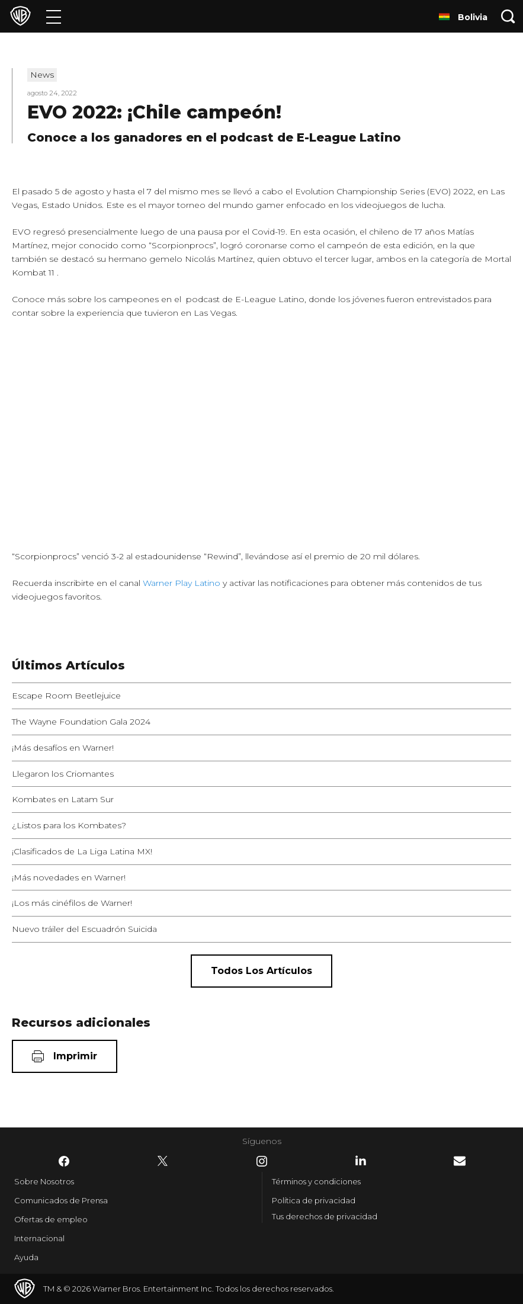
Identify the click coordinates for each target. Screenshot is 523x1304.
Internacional (39, 1238)
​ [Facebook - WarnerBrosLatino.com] (64, 1161)
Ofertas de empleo (51, 1219)
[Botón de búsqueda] (508, 16)
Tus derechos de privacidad (324, 1216)
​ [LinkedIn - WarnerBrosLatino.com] (361, 1160)
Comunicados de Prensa (61, 1200)
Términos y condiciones (316, 1181)
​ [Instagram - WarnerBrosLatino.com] (262, 1161)
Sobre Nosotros (44, 1181)
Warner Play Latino (181, 583)
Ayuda (26, 1257)
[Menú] (53, 16)
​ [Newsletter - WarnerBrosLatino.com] (460, 1161)
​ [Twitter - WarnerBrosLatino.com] (163, 1161)
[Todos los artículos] (261, 971)
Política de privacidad (313, 1200)
